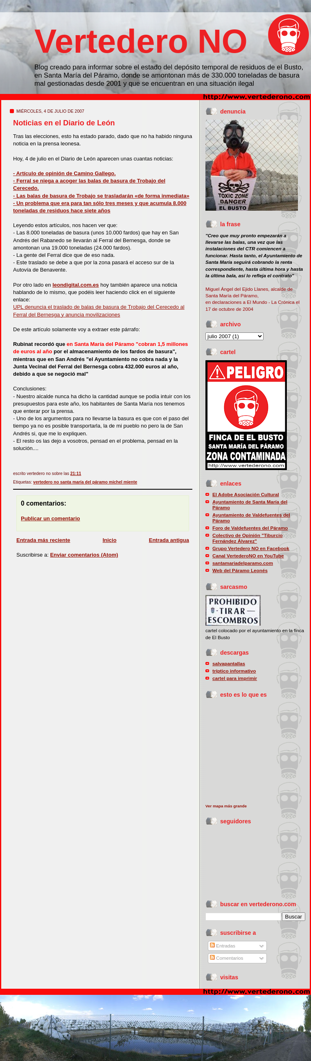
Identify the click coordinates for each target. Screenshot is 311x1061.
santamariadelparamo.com (242, 563)
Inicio (110, 540)
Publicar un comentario (50, 518)
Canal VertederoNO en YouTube (248, 555)
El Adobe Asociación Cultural (245, 494)
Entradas (222, 945)
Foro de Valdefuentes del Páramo (250, 527)
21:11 (75, 473)
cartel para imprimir (234, 678)
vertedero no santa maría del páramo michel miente (85, 482)
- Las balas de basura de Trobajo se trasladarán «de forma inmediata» (101, 196)
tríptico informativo (234, 670)
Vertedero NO (141, 41)
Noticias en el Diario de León (64, 123)
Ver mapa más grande (226, 806)
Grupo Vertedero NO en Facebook (250, 548)
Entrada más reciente (43, 540)
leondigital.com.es (75, 285)
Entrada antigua (169, 540)
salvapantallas (228, 663)
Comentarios (226, 958)
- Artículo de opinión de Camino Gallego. (64, 173)
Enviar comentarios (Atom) (84, 555)
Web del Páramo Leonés (240, 570)
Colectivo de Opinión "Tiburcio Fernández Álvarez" (247, 538)
